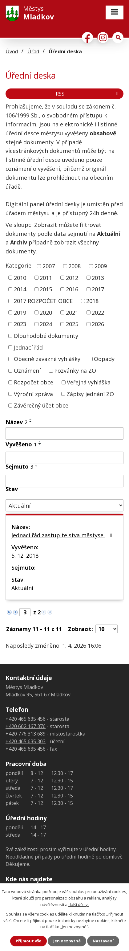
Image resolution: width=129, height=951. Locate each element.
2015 (46, 289)
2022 (98, 312)
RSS (88, 93)
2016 (72, 289)
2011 (46, 277)
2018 (92, 301)
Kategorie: (19, 265)
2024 (46, 324)
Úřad (33, 51)
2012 (72, 277)
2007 (48, 266)
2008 (74, 266)
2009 (101, 266)
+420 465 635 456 (26, 718)
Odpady (104, 359)
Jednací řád (28, 347)
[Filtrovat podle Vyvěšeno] (64, 458)
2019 (20, 312)
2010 (20, 277)
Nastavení (103, 941)
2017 (98, 289)
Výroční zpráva (33, 393)
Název (16, 422)
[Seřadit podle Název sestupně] (30, 421)
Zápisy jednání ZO (90, 393)
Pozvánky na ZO (75, 370)
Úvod (12, 51)
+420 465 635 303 (26, 741)
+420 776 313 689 (26, 733)
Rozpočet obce (33, 382)
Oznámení (27, 370)
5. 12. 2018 (24, 555)
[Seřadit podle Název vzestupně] (30, 419)
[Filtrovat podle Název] (64, 433)
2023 (20, 324)
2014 (20, 289)
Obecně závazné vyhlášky (47, 359)
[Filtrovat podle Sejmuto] (64, 481)
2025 (72, 324)
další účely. (78, 904)
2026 (98, 324)
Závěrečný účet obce (41, 405)
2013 (98, 277)
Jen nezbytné (67, 941)
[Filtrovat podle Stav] (64, 505)
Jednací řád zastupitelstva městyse (63, 535)
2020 (46, 312)
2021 (72, 312)
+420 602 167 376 (26, 726)
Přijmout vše (28, 941)
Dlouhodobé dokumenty (46, 335)
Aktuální (22, 588)
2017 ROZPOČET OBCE (43, 301)
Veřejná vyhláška (89, 382)
